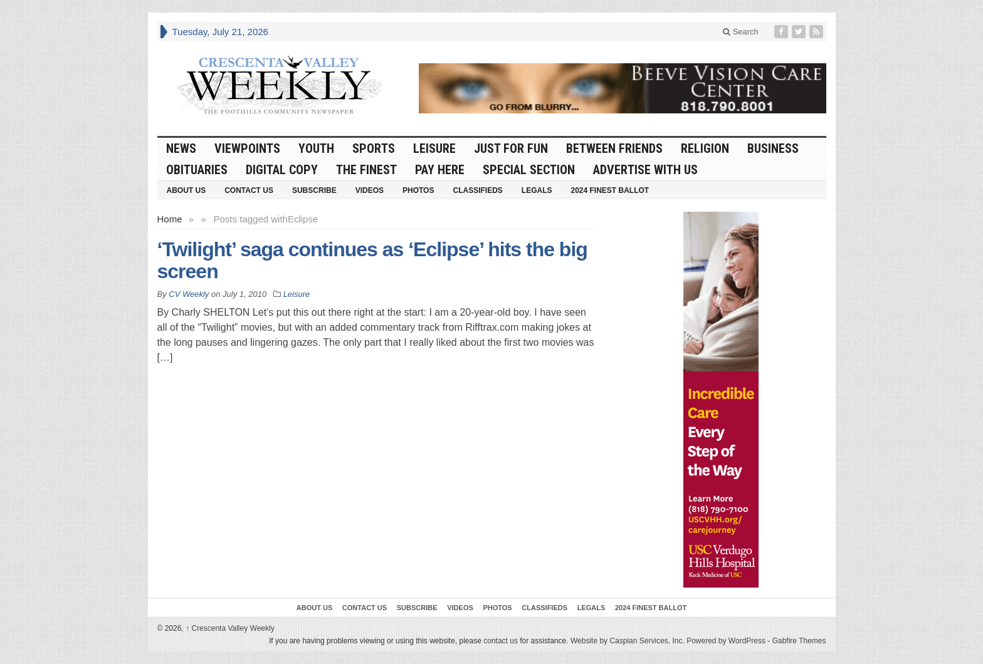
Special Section (529, 169)
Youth (316, 148)
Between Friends (614, 148)
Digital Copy (282, 169)
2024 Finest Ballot (609, 190)
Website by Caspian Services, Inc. (627, 640)
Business (773, 148)
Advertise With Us (645, 169)
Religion (705, 148)
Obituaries (197, 169)
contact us (500, 640)
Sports (373, 148)
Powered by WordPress (725, 640)
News (181, 148)
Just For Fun (511, 148)
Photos (418, 190)
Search (741, 31)
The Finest (366, 169)
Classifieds (477, 190)
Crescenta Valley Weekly (230, 628)
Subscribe (314, 190)
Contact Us (248, 190)
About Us (186, 190)
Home (169, 219)
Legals (537, 190)
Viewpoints (247, 148)
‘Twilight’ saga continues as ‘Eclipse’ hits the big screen (372, 260)
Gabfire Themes (799, 640)
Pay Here (440, 169)
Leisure (434, 148)
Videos (369, 190)
